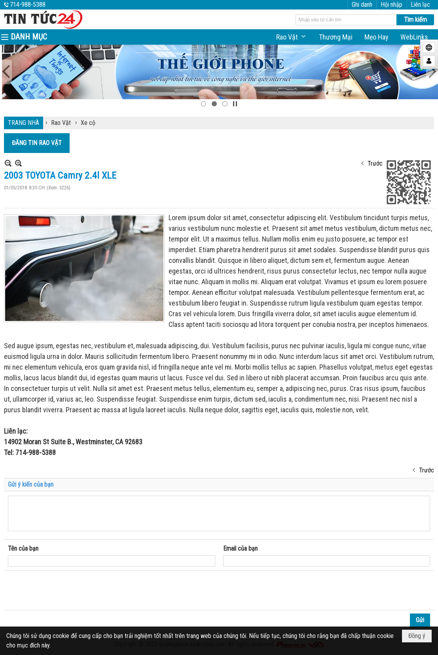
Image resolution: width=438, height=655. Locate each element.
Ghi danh (362, 4)
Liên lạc (420, 4)
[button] (291, 37)
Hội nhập (391, 4)
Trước (375, 163)
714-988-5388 (28, 4)
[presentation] (68, 590)
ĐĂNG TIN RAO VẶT (37, 143)
